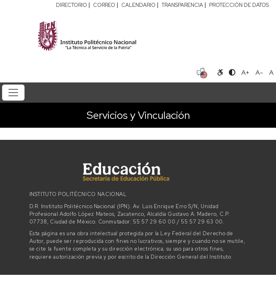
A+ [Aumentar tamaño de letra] (245, 72)
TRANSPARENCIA (182, 5)
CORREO (104, 5)
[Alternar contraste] (232, 73)
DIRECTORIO (71, 5)
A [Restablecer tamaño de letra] (271, 72)
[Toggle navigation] (13, 92)
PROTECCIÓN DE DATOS (239, 5)
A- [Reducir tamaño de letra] (259, 72)
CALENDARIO (138, 5)
